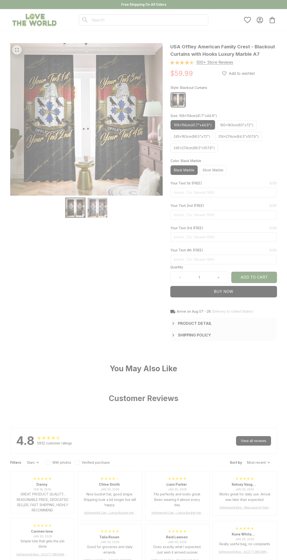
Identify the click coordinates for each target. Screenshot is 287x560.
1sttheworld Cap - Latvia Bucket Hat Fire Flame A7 (110, 513)
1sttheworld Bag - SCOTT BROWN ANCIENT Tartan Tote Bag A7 (42, 555)
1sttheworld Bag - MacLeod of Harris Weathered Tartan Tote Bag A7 (244, 508)
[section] (214, 62)
